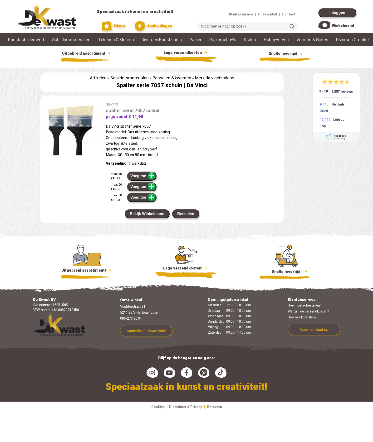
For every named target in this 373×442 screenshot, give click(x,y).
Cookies (158, 406)
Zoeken (292, 26)
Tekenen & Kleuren (116, 40)
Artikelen (98, 78)
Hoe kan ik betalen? (302, 317)
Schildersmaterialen (71, 40)
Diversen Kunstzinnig (162, 40)
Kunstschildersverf (26, 40)
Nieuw (113, 26)
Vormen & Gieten (312, 40)
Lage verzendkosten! (186, 269)
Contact (288, 14)
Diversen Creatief (352, 40)
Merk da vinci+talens (214, 78)
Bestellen (185, 214)
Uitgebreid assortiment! (87, 270)
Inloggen (337, 13)
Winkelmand (343, 26)
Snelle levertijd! (286, 271)
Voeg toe (143, 176)
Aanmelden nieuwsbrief (146, 331)
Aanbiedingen (153, 26)
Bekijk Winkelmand (147, 214)
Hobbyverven (276, 40)
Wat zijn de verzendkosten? (308, 311)
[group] (70, 129)
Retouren (214, 406)
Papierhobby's (222, 40)
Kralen (250, 40)
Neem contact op (314, 329)
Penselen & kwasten (171, 78)
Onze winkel (267, 14)
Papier (195, 40)
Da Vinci (197, 85)
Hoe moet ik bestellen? (305, 305)
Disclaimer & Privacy (185, 406)
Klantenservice (241, 14)
